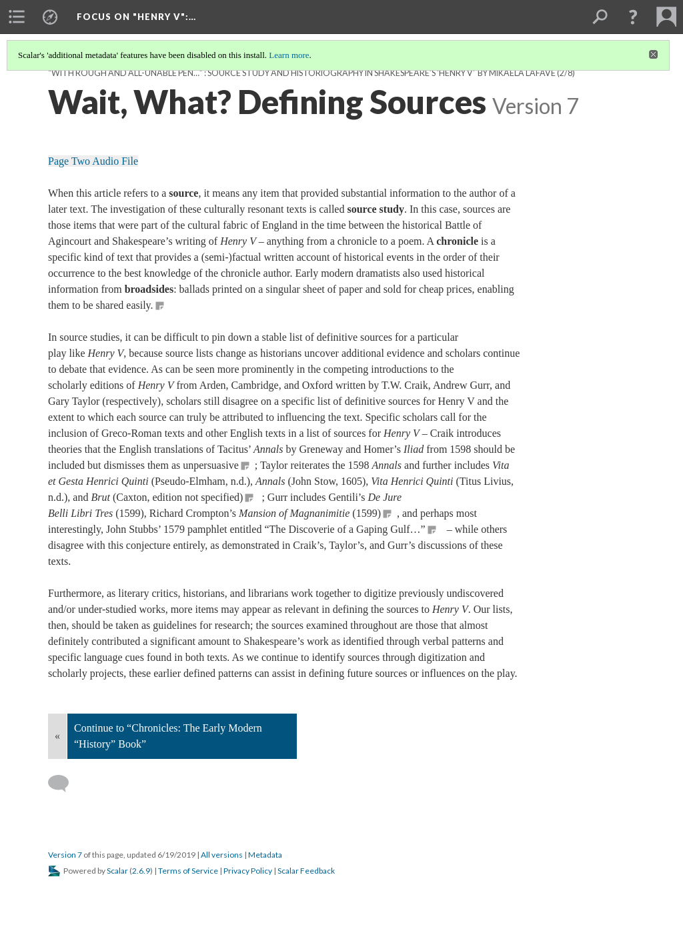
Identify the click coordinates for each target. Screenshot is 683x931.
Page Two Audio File (93, 161)
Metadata (265, 855)
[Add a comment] (64, 783)
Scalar (117, 871)
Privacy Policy (247, 871)
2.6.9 (141, 871)
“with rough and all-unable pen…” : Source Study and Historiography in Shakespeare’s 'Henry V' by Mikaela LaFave (302, 73)
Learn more (289, 55)
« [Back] (57, 736)
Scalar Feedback (306, 871)
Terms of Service (188, 871)
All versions (222, 855)
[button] (633, 16)
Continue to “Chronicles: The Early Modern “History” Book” (168, 736)
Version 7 (65, 855)
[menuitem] (16, 16)
